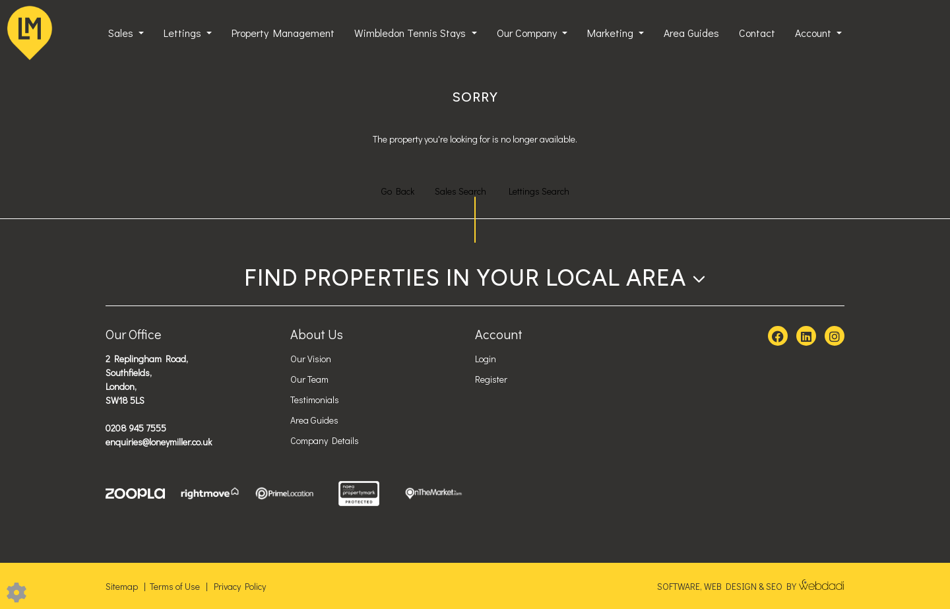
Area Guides (691, 33)
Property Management (283, 33)
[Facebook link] (778, 336)
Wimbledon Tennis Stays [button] (411, 33)
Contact (757, 33)
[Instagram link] (834, 336)
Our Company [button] (528, 33)
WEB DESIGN (730, 586)
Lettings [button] (184, 33)
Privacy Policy (240, 586)
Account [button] (814, 33)
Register (491, 379)
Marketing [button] (611, 33)
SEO (774, 586)
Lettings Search (539, 191)
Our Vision (310, 358)
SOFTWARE (678, 586)
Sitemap (122, 586)
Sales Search (460, 191)
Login (485, 358)
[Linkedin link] (806, 336)
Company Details (324, 440)
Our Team (309, 379)
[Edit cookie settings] (16, 591)
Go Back (397, 191)
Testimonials (314, 399)
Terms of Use (175, 586)
